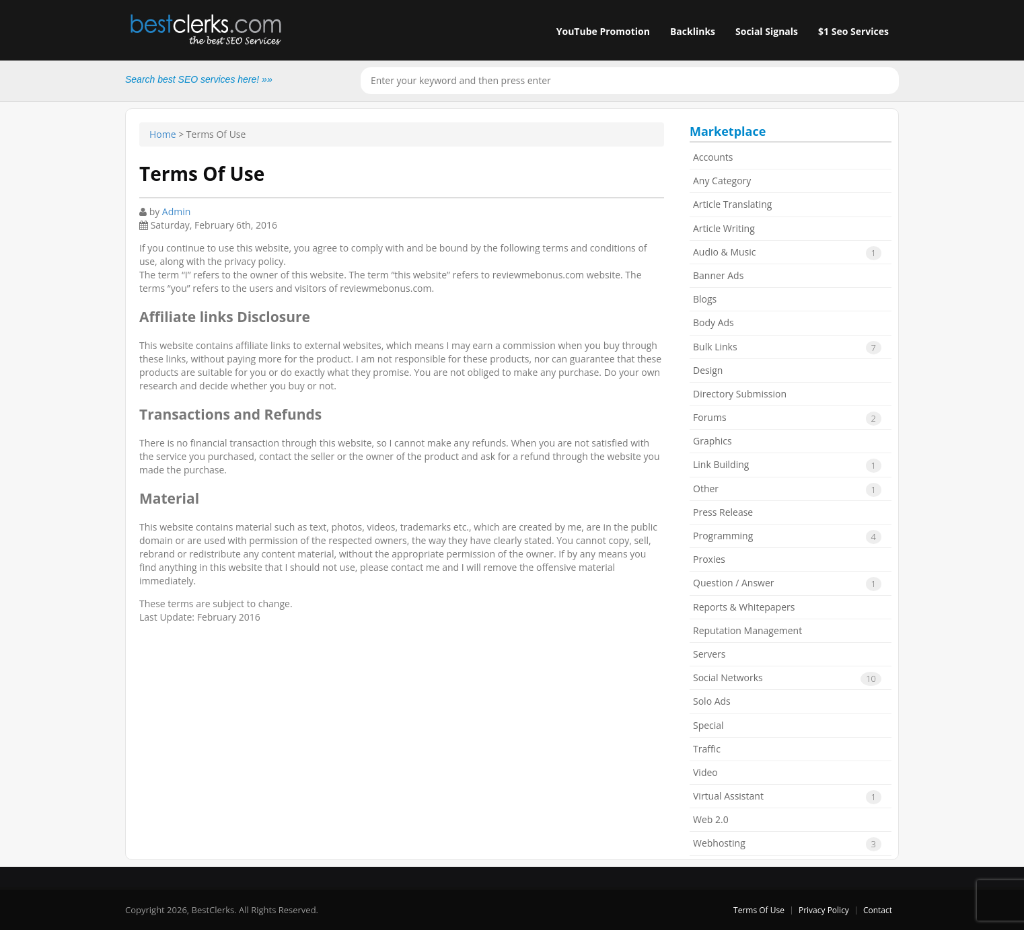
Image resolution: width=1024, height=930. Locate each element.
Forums (787, 418)
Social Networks (787, 678)
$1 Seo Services (853, 31)
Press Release (723, 512)
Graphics (712, 440)
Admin (176, 211)
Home (162, 134)
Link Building (787, 465)
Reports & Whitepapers (744, 606)
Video (705, 772)
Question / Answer (787, 583)
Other (787, 489)
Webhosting (787, 844)
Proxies (709, 559)
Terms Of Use (758, 910)
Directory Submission (740, 393)
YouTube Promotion (603, 31)
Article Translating (732, 204)
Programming (787, 536)
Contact (877, 910)
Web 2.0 (711, 819)
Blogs (705, 299)
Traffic (707, 748)
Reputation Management (747, 630)
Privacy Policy (824, 910)
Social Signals (766, 31)
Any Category (722, 180)
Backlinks (692, 31)
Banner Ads (718, 275)
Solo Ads (712, 701)
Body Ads (713, 322)
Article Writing (724, 228)
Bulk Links (787, 347)
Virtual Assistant (787, 796)
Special (708, 725)
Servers (709, 654)
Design (708, 370)
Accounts (713, 157)
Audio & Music (787, 252)
